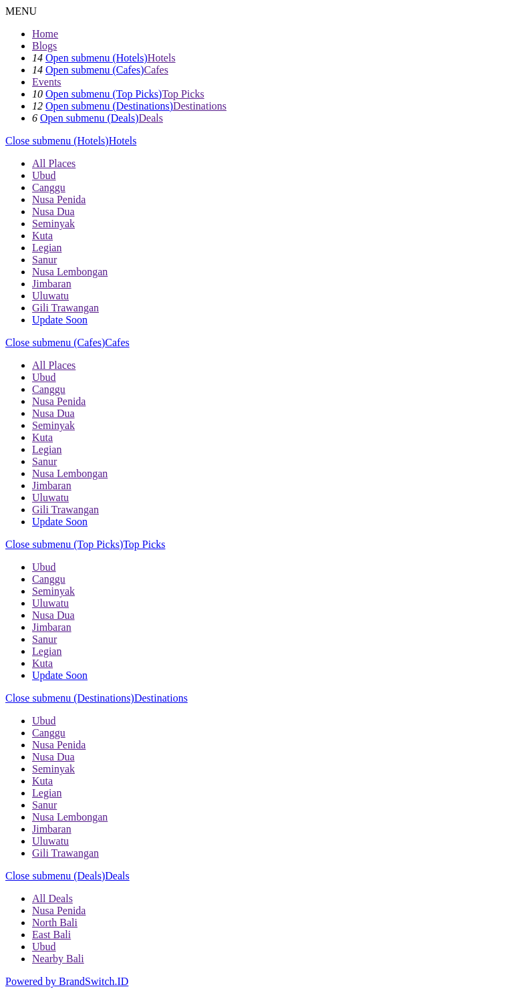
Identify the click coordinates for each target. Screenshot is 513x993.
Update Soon (60, 319)
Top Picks (183, 94)
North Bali (54, 922)
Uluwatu (50, 295)
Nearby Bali (58, 958)
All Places (53, 163)
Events (46, 82)
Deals (151, 118)
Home (45, 33)
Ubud (44, 175)
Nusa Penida (59, 199)
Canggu (48, 187)
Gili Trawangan (65, 307)
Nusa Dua (53, 211)
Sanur (44, 259)
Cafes (156, 70)
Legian (46, 247)
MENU (21, 11)
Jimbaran (51, 283)
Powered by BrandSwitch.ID (66, 981)
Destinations (199, 106)
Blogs (44, 45)
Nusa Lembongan (70, 271)
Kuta (42, 235)
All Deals (52, 898)
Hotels (162, 57)
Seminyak (53, 223)
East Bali (51, 934)
